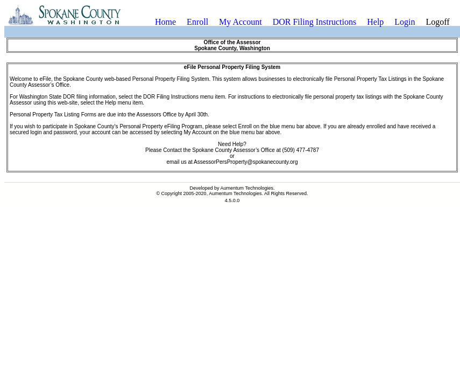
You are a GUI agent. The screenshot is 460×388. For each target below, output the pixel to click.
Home (165, 21)
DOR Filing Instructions (315, 21)
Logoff (438, 21)
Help (375, 21)
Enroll (197, 21)
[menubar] (302, 22)
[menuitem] (165, 22)
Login (404, 21)
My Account (240, 21)
